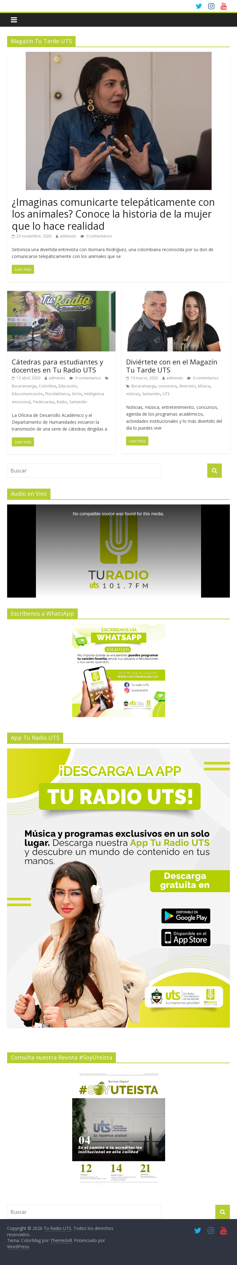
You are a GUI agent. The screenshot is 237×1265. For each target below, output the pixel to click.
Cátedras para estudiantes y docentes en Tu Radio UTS (57, 365)
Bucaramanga (24, 386)
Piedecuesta (43, 401)
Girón (77, 393)
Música (204, 386)
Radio (62, 401)
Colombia (47, 386)
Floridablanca (57, 393)
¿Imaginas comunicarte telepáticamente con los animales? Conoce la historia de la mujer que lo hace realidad (113, 214)
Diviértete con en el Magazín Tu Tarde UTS (171, 365)
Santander (78, 401)
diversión (187, 386)
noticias (133, 393)
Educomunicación (27, 393)
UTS (166, 393)
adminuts (68, 236)
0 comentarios (96, 236)
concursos (167, 386)
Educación (68, 386)
